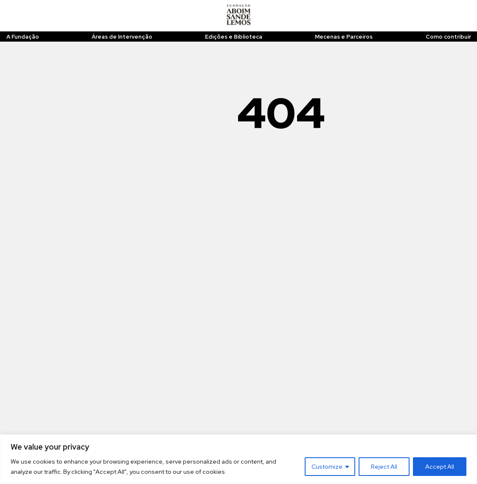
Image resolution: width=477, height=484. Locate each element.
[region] (238, 459)
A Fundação (22, 36)
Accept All (439, 466)
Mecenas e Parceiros (344, 36)
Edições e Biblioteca (233, 36)
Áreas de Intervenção (122, 36)
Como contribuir (448, 36)
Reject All (384, 466)
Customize (326, 466)
